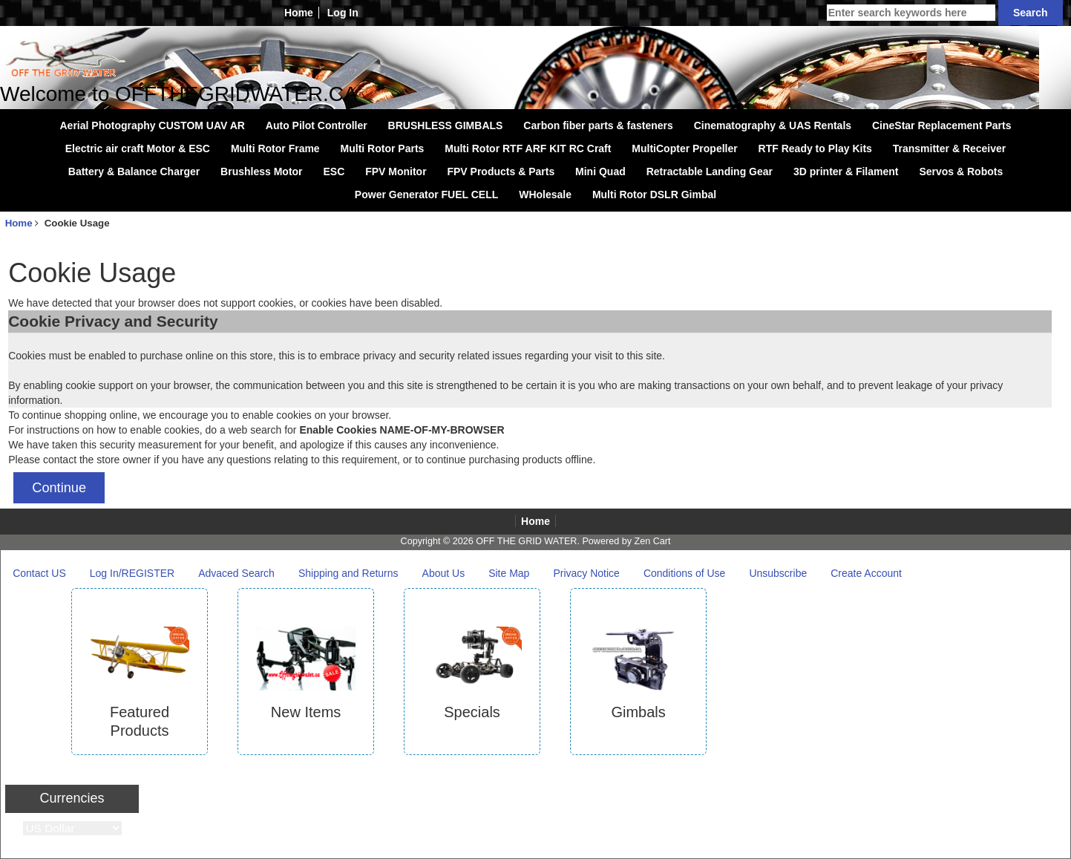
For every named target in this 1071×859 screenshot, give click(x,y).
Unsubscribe (778, 573)
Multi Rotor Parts (383, 148)
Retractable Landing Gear (709, 171)
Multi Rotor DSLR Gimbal (654, 194)
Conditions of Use (684, 573)
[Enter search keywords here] (911, 12)
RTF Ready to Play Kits (815, 148)
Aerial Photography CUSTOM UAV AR (152, 125)
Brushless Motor (261, 171)
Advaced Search (236, 573)
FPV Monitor (395, 171)
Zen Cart (652, 541)
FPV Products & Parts (500, 171)
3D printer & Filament (846, 171)
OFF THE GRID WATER (526, 541)
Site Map (508, 573)
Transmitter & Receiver (949, 148)
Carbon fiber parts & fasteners (598, 125)
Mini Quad (600, 171)
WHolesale (545, 194)
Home (298, 13)
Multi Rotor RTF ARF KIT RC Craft (528, 148)
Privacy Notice (586, 573)
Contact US (39, 573)
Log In (342, 13)
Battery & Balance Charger (134, 171)
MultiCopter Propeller (684, 148)
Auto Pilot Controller (316, 125)
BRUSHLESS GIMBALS (445, 125)
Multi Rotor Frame (275, 148)
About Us (443, 573)
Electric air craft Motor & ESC (137, 148)
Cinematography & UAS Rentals (772, 125)
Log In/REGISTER (132, 573)
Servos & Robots (961, 171)
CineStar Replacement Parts (942, 125)
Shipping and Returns (348, 573)
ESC (333, 171)
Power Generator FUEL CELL (426, 194)
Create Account (866, 573)
